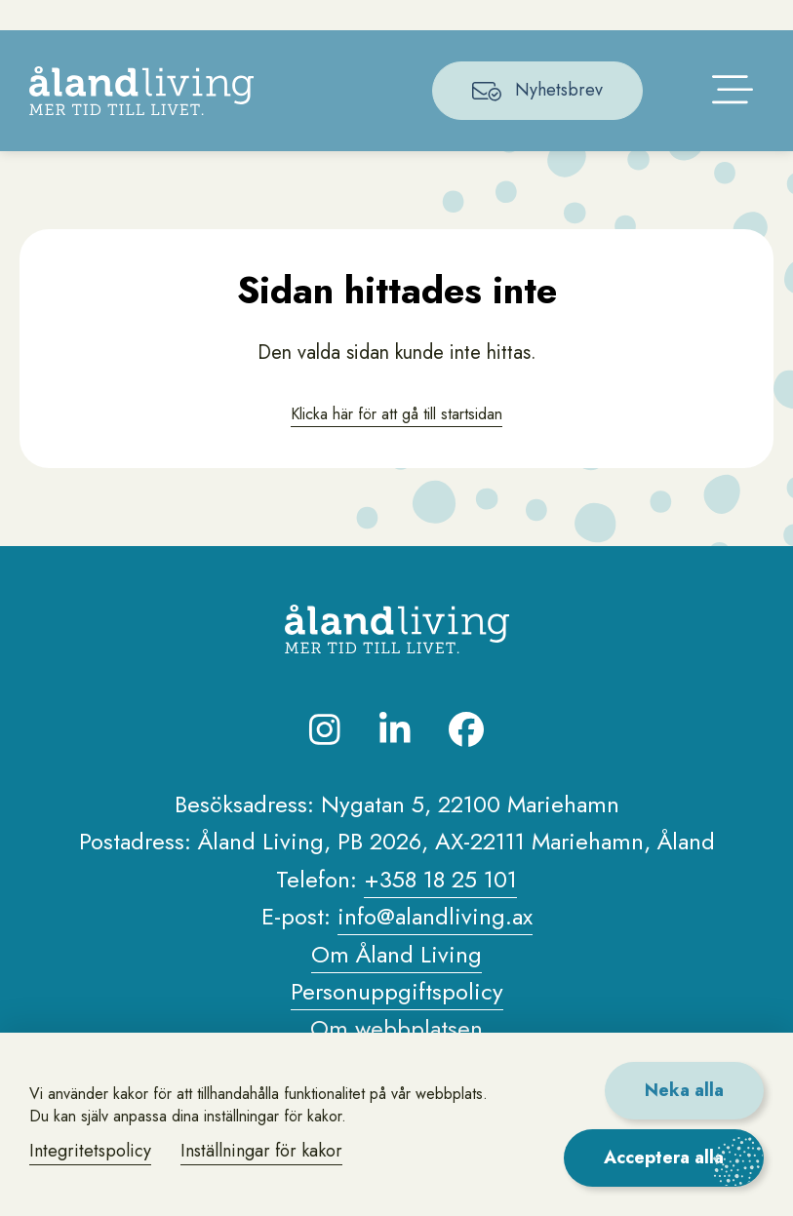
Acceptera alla (664, 1157)
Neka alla (684, 1090)
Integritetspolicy (90, 1150)
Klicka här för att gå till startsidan (397, 440)
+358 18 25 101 (440, 907)
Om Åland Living (396, 981)
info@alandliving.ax (435, 944)
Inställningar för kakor (261, 1150)
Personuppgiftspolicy (397, 1019)
